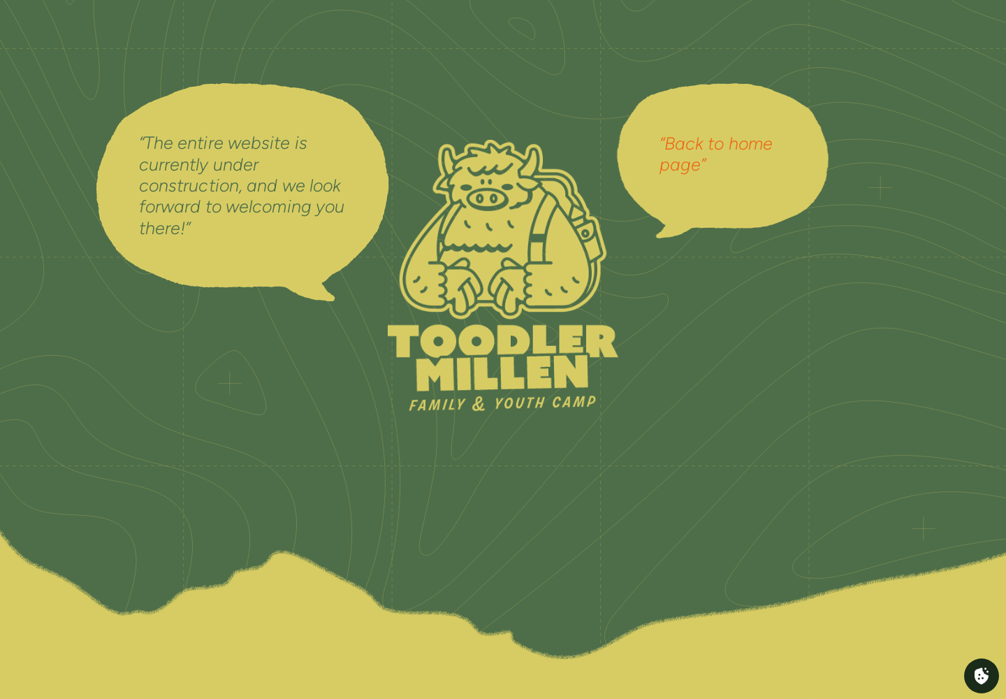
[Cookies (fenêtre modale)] (981, 676)
